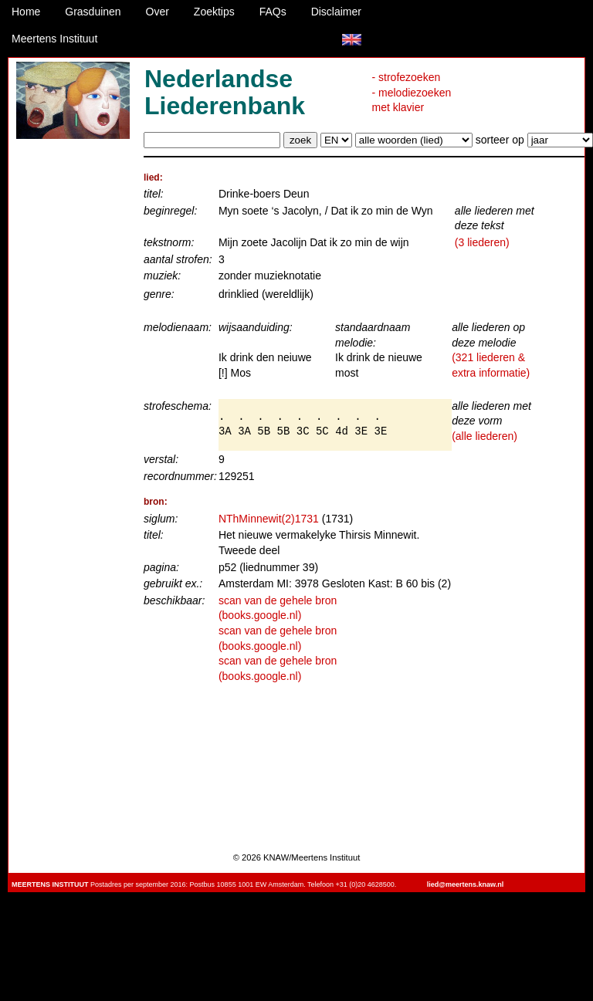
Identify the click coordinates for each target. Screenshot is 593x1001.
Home (26, 11)
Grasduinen (92, 11)
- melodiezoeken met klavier (412, 100)
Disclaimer (336, 11)
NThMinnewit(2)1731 (269, 518)
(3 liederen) (482, 242)
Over (157, 11)
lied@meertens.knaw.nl (465, 884)
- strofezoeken (406, 77)
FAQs (272, 11)
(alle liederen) (484, 436)
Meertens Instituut (54, 38)
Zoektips (214, 11)
